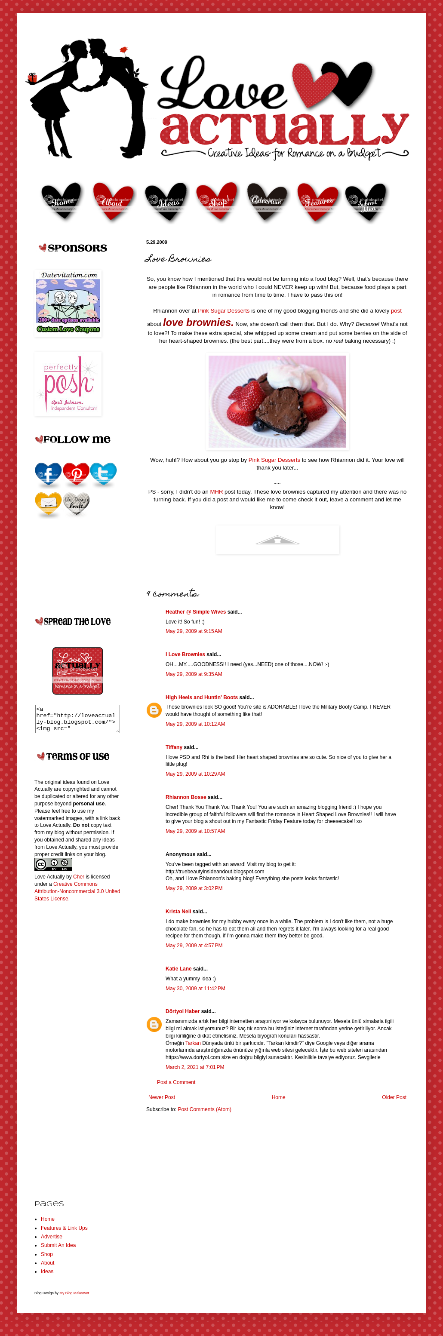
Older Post (394, 1097)
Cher (78, 882)
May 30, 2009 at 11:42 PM (195, 989)
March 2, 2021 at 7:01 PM (195, 1067)
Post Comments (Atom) (204, 1109)
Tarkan (193, 1043)
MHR (216, 491)
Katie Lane (179, 969)
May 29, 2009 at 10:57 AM (195, 831)
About (47, 1268)
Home (279, 1097)
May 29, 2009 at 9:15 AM (194, 631)
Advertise (51, 1242)
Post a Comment (176, 1082)
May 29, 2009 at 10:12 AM (195, 724)
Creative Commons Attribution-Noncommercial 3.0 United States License (77, 896)
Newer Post (161, 1097)
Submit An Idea (58, 1250)
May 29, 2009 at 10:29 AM (195, 774)
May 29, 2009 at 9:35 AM (194, 674)
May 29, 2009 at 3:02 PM (194, 888)
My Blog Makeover (74, 1298)
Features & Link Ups (64, 1233)
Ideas (47, 1277)
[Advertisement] (68, 1049)
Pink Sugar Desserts (224, 310)
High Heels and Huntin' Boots (202, 697)
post (396, 310)
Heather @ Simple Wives (196, 612)
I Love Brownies (185, 654)
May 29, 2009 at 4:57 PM (194, 946)
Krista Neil (178, 912)
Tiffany (174, 747)
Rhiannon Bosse (186, 797)
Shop (47, 1259)
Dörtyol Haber (183, 1011)
